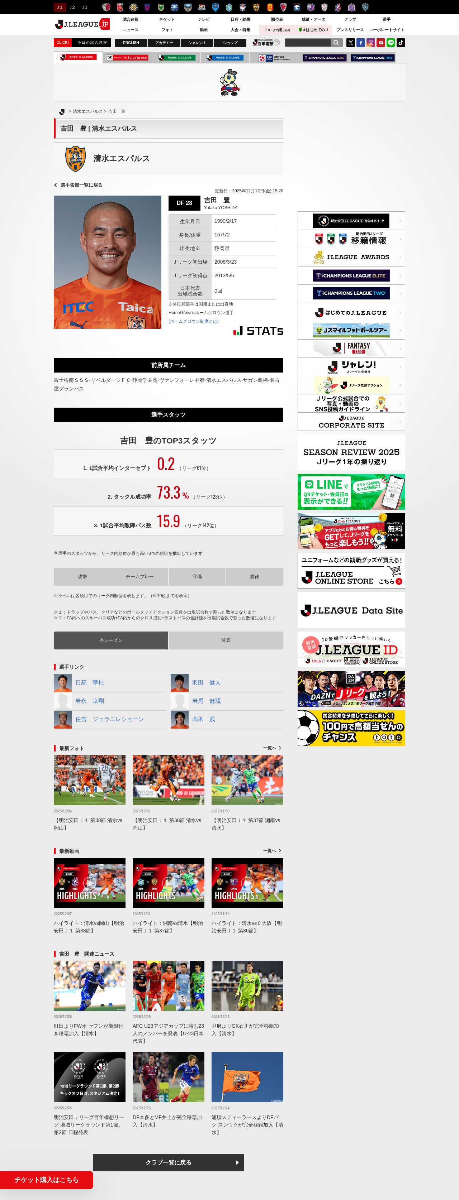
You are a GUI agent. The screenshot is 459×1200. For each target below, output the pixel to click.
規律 (254, 576)
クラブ (350, 19)
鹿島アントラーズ (106, 7)
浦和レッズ (119, 7)
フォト (167, 30)
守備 (197, 576)
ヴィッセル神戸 (324, 7)
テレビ (204, 19)
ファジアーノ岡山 (337, 7)
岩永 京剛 (79, 701)
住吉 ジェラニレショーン (99, 720)
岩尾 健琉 (196, 701)
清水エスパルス (256, 7)
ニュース (130, 30)
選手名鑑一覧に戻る (82, 185)
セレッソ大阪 (310, 7)
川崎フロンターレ (188, 7)
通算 (226, 640)
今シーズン (111, 640)
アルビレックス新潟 (242, 7)
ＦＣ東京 (147, 7)
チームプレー (140, 576)
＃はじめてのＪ (314, 29)
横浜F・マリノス (201, 7)
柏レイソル (133, 7)
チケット (167, 19)
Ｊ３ (84, 7)
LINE (391, 42)
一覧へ (269, 747)
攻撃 (82, 576)
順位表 (277, 19)
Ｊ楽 (277, 30)
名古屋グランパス (269, 7)
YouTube (381, 42)
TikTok (401, 42)
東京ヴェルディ (160, 7)
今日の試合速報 (92, 42)
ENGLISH (131, 43)
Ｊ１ (59, 7)
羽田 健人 (196, 683)
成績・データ (313, 19)
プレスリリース (350, 30)
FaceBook (360, 42)
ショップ (230, 43)
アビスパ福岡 (365, 7)
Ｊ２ (71, 7)
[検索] (336, 42)
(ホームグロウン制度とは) (194, 321)
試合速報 (130, 19)
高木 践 (193, 720)
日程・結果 (240, 19)
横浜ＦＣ (215, 7)
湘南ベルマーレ (228, 7)
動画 (204, 30)
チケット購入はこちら (46, 1180)
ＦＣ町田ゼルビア (174, 7)
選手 (387, 19)
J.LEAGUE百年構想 (266, 42)
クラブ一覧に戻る (168, 1163)
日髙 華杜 (79, 683)
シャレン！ (197, 43)
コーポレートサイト (386, 30)
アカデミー (164, 43)
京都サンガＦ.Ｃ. (283, 7)
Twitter (350, 42)
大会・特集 (240, 30)
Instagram (370, 42)
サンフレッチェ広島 (351, 7)
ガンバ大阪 (297, 7)
